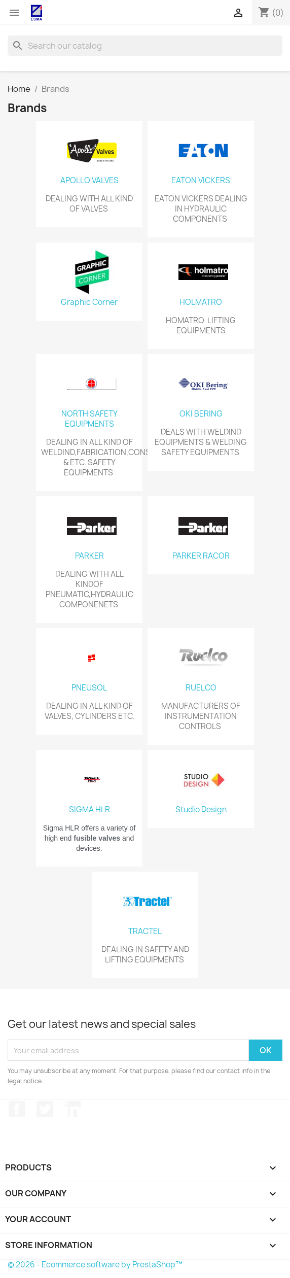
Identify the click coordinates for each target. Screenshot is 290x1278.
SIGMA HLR (89, 810)
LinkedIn (72, 1109)
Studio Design (201, 810)
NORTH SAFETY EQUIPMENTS (89, 419)
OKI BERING (201, 414)
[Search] (145, 46)
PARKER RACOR (201, 556)
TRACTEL (145, 931)
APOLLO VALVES (89, 181)
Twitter (45, 1109)
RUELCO (201, 688)
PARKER (89, 556)
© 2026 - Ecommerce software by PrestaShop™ (95, 1264)
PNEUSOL (89, 688)
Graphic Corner (89, 302)
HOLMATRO (200, 302)
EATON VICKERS (200, 181)
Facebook (17, 1109)
